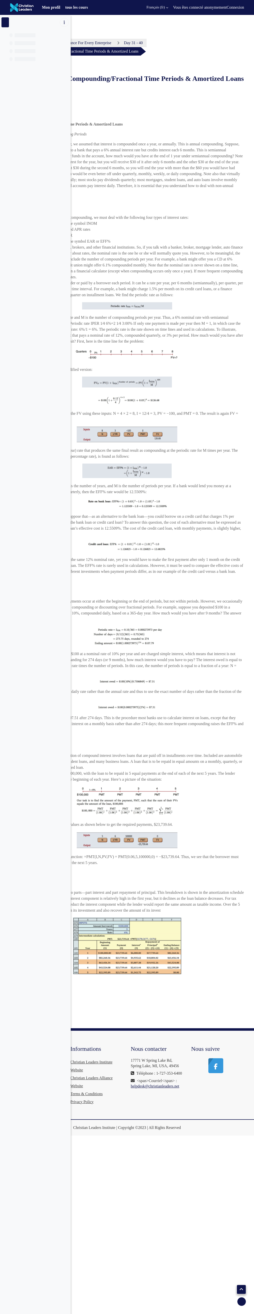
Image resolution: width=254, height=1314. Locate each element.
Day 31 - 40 (208, 43)
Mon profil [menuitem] (51, 7)
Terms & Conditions (142, 1251)
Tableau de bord (98, 43)
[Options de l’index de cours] (64, 22)
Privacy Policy (138, 1259)
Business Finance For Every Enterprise (155, 43)
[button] (154, 7)
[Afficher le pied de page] (241, 1301)
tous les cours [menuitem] (76, 7)
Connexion (235, 7)
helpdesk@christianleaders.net (192, 1279)
